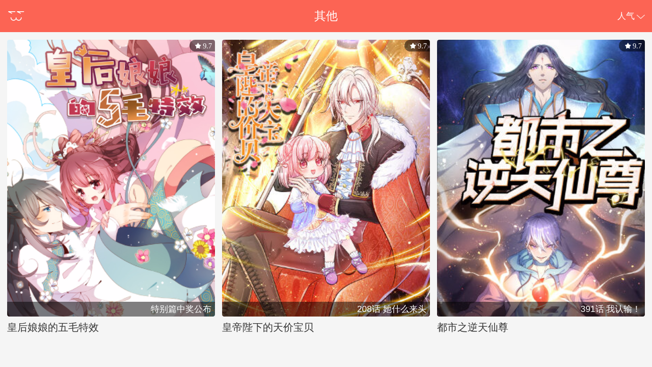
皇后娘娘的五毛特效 (53, 327)
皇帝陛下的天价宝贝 (268, 327)
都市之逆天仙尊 (472, 327)
